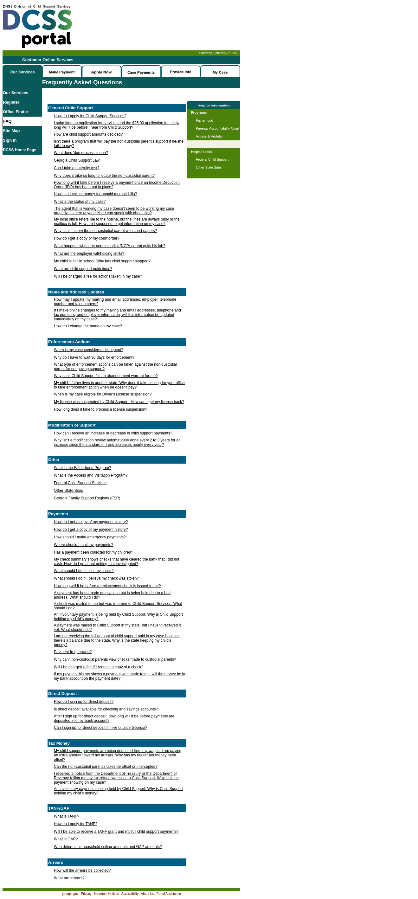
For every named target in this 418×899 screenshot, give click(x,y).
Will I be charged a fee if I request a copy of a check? (98, 667)
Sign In (9, 140)
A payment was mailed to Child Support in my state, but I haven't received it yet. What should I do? (117, 627)
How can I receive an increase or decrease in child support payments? (113, 433)
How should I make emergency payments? (90, 537)
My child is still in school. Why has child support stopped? (102, 261)
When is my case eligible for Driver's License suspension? (102, 394)
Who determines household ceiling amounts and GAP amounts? (108, 846)
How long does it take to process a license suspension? (100, 409)
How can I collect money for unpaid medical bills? (95, 194)
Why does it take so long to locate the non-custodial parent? (104, 175)
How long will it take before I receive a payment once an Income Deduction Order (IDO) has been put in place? (117, 184)
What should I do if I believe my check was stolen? (96, 578)
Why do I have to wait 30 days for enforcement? (94, 357)
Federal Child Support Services (80, 483)
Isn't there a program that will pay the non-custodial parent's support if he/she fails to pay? (118, 143)
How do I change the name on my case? (88, 326)
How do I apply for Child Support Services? (90, 116)
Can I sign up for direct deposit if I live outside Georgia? (100, 727)
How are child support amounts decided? (88, 134)
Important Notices (106, 894)
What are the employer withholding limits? (89, 253)
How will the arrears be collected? (82, 870)
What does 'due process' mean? (81, 153)
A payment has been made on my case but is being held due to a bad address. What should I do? (112, 595)
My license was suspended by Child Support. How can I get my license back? (119, 402)
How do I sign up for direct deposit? (83, 701)
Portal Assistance (169, 894)
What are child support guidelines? (83, 268)
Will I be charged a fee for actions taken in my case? (98, 276)
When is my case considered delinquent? (88, 350)
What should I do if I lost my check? (84, 570)
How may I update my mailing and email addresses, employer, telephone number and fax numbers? (115, 301)
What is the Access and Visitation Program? (91, 475)
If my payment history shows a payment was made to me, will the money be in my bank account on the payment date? (119, 676)
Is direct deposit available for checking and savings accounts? (106, 709)
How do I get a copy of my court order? (86, 238)
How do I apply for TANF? (75, 824)
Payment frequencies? (73, 652)
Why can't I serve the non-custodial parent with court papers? (105, 230)
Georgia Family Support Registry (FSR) (87, 498)
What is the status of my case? (80, 201)
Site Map (11, 130)
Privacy (86, 894)
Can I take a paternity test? (76, 168)
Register (11, 102)
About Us (147, 894)
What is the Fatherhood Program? (82, 468)
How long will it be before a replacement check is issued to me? (107, 586)
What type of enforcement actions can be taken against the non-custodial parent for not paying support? (115, 366)
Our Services (15, 92)
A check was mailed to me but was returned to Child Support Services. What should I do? (118, 605)
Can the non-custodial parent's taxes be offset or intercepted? (106, 766)
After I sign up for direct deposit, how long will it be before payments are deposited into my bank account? (114, 718)
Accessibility (129, 894)
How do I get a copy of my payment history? (91, 522)
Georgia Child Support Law (77, 160)
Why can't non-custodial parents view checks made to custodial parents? (115, 659)
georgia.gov (70, 894)
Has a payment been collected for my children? (93, 552)
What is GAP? (66, 839)
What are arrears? (69, 878)
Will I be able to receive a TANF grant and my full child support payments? (116, 831)
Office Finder (15, 111)
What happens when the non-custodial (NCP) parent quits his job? (109, 246)
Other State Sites (68, 490)
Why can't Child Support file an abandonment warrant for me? (106, 376)
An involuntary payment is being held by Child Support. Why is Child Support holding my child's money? (118, 616)
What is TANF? (66, 816)
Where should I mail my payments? (83, 545)
